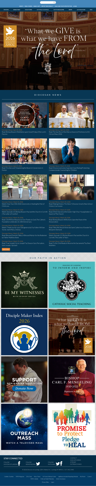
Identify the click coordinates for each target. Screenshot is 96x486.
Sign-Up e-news (75, 460)
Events (21, 6)
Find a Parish (28, 6)
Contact (73, 458)
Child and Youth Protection (63, 6)
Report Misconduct (47, 6)
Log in (52, 482)
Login (75, 6)
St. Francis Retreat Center (49, 476)
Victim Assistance (60, 479)
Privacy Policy (45, 482)
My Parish (82, 476)
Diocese (6, 9)
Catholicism (81, 9)
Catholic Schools (43, 9)
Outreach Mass (76, 464)
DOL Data (29, 476)
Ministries (16, 9)
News (70, 9)
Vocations (28, 9)
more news (6, 249)
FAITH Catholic (34, 479)
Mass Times (37, 476)
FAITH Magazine (59, 9)
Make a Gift (37, 6)
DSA (91, 9)
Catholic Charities (9, 476)
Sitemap (73, 462)
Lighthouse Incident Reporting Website (68, 476)
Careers (89, 476)
